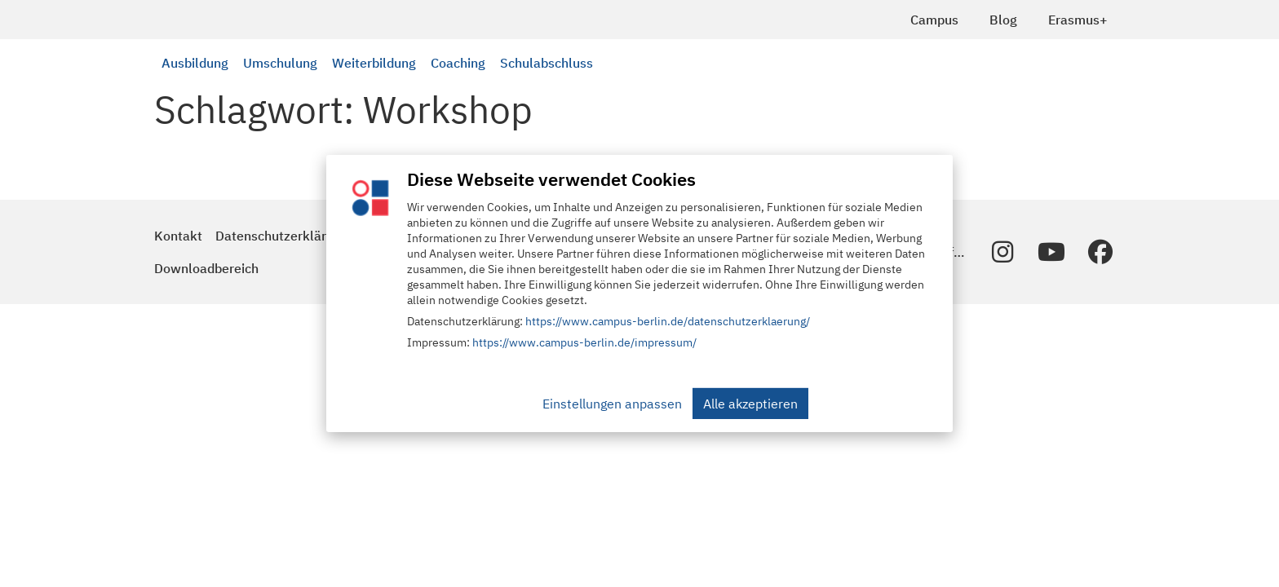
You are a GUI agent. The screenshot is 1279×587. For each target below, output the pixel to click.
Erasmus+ (1078, 19)
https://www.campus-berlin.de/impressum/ (584, 342)
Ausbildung (195, 63)
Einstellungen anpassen (612, 403)
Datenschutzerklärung (281, 235)
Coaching (458, 63)
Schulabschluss (546, 63)
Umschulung (280, 63)
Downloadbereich (206, 268)
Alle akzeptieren (750, 403)
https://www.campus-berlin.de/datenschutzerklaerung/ (667, 321)
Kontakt (178, 235)
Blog (1003, 19)
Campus (934, 19)
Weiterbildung (374, 63)
